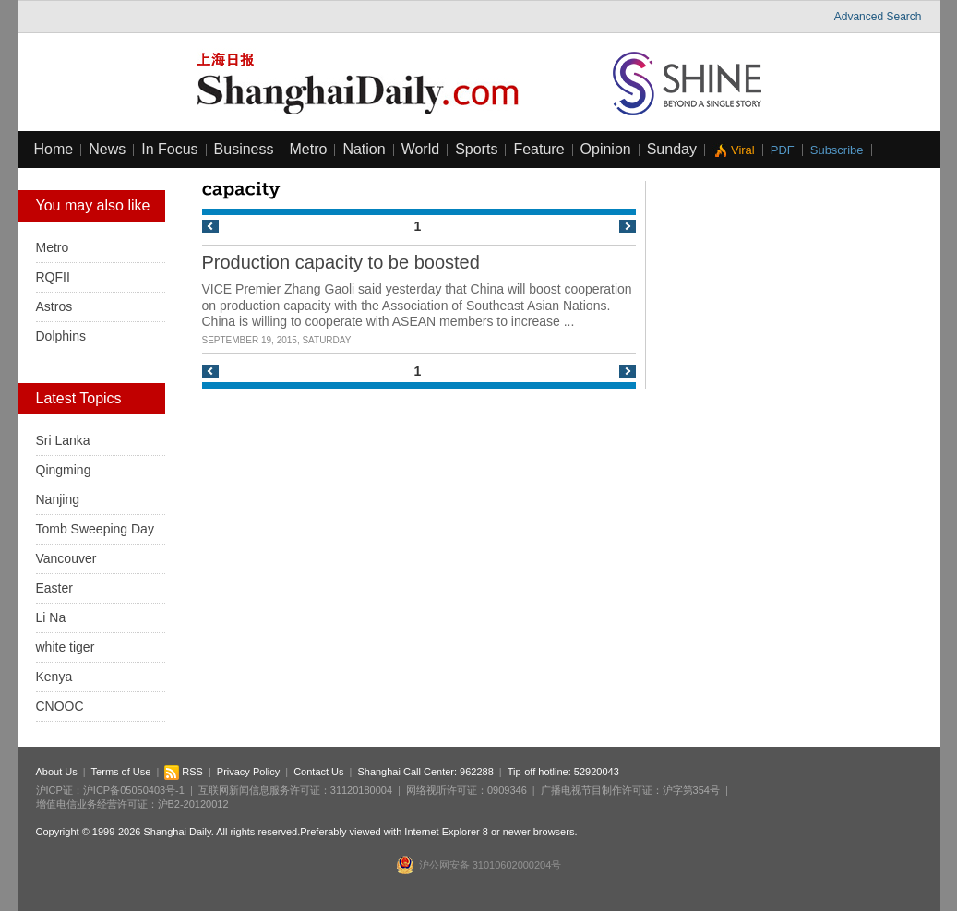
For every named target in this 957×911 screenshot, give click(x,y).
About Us (57, 771)
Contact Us (318, 771)
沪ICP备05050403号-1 (134, 790)
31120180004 (361, 790)
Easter (54, 588)
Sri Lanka (63, 440)
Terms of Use (121, 771)
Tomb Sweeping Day (95, 528)
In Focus (169, 149)
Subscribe (837, 150)
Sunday (672, 149)
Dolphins (61, 336)
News (107, 149)
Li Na (51, 617)
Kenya (54, 676)
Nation (363, 149)
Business (244, 149)
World (420, 149)
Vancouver (66, 558)
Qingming (63, 469)
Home (54, 149)
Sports (476, 149)
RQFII (53, 277)
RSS (183, 771)
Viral (743, 150)
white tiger (65, 647)
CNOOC (60, 706)
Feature (538, 149)
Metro (308, 149)
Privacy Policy (248, 771)
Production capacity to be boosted (341, 262)
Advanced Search (878, 16)
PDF (783, 150)
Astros (54, 306)
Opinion (605, 149)
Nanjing (57, 499)
